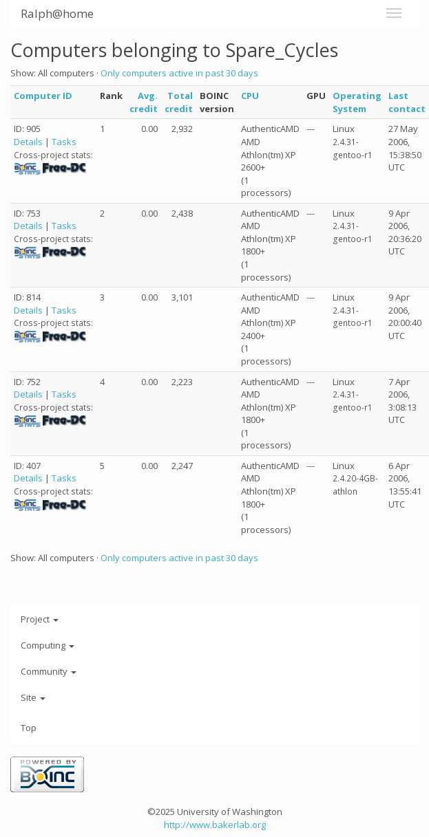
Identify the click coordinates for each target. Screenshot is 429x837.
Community (48, 671)
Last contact (407, 102)
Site (33, 697)
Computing (47, 645)
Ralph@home (57, 13)
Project (40, 619)
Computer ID (43, 95)
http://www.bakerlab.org (215, 824)
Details (28, 141)
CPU (250, 95)
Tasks (64, 141)
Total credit (179, 102)
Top (28, 727)
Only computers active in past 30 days (179, 73)
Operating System (357, 102)
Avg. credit (143, 102)
